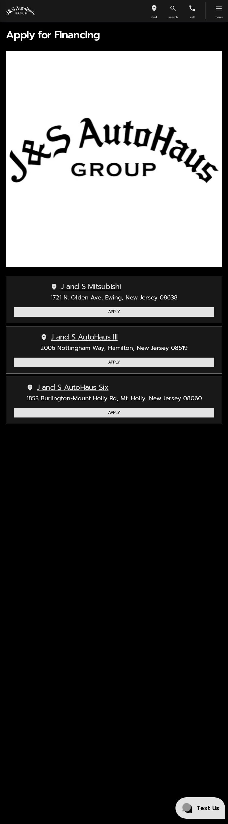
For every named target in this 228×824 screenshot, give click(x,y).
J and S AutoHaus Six (67, 387)
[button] (154, 10)
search (173, 17)
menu (219, 17)
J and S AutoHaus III (79, 337)
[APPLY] (114, 312)
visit (154, 17)
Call (192, 17)
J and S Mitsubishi (85, 286)
